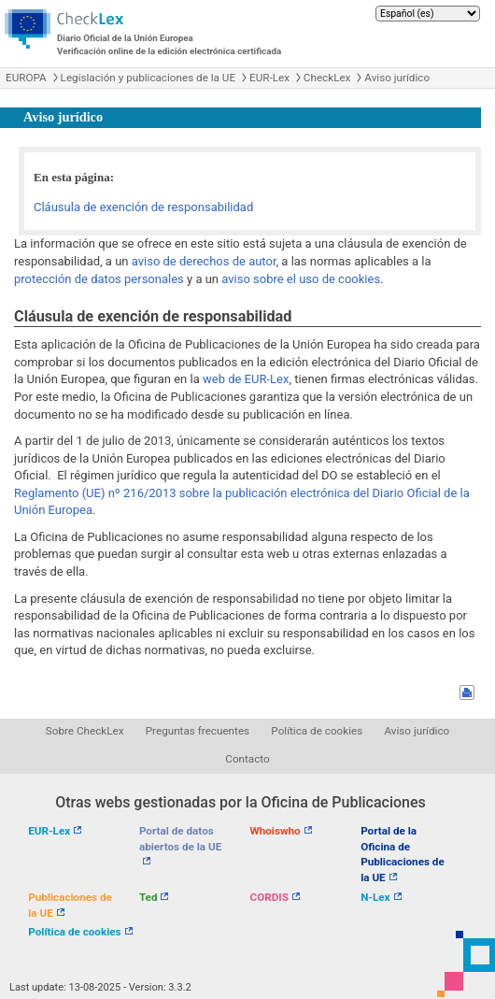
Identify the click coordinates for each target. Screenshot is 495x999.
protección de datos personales (99, 279)
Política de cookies (316, 730)
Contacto (247, 758)
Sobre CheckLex (85, 730)
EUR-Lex (269, 77)
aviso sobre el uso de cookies (300, 279)
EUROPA (26, 77)
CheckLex (327, 77)
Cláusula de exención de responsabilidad (143, 207)
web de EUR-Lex (246, 379)
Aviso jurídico (397, 77)
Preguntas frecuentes (197, 730)
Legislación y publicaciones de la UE (148, 77)
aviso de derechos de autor (204, 261)
